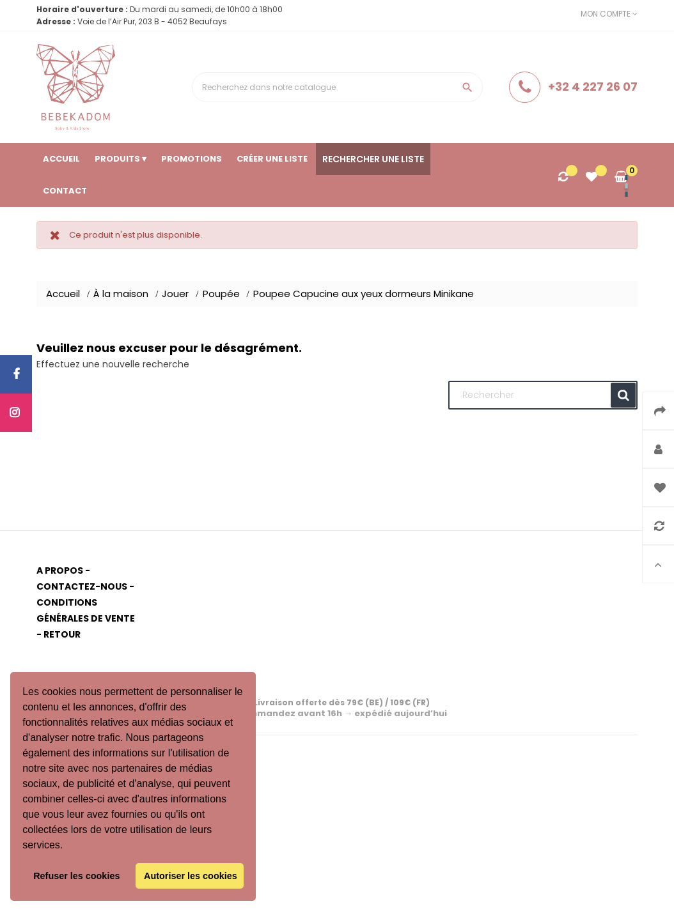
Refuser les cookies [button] (76, 876)
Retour (62, 634)
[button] (68, 846)
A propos (59, 570)
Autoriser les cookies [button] (190, 876)
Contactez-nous (81, 586)
